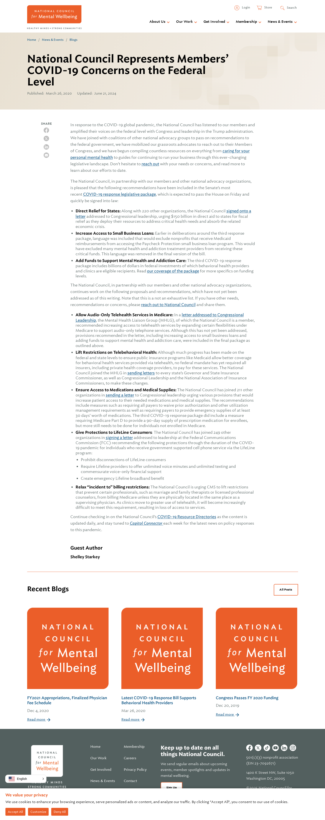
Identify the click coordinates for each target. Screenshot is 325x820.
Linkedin (284, 748)
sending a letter (120, 395)
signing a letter (119, 437)
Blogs (73, 40)
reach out (150, 163)
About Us (157, 22)
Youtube (275, 748)
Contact (130, 781)
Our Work (184, 22)
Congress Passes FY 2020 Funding (256, 702)
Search (292, 8)
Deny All (60, 812)
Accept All (15, 812)
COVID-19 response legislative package (119, 194)
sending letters (141, 372)
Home (31, 40)
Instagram (293, 748)
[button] (25, 779)
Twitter (258, 748)
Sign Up (171, 787)
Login (245, 7)
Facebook (249, 748)
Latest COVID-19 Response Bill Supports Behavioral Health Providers (162, 704)
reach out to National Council (168, 304)
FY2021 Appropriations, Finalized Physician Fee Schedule (68, 704)
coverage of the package (176, 270)
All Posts (285, 589)
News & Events (280, 22)
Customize (38, 812)
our (150, 270)
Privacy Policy (135, 770)
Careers (130, 758)
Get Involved (214, 22)
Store (268, 7)
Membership (246, 22)
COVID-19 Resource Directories (186, 516)
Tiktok (267, 748)
